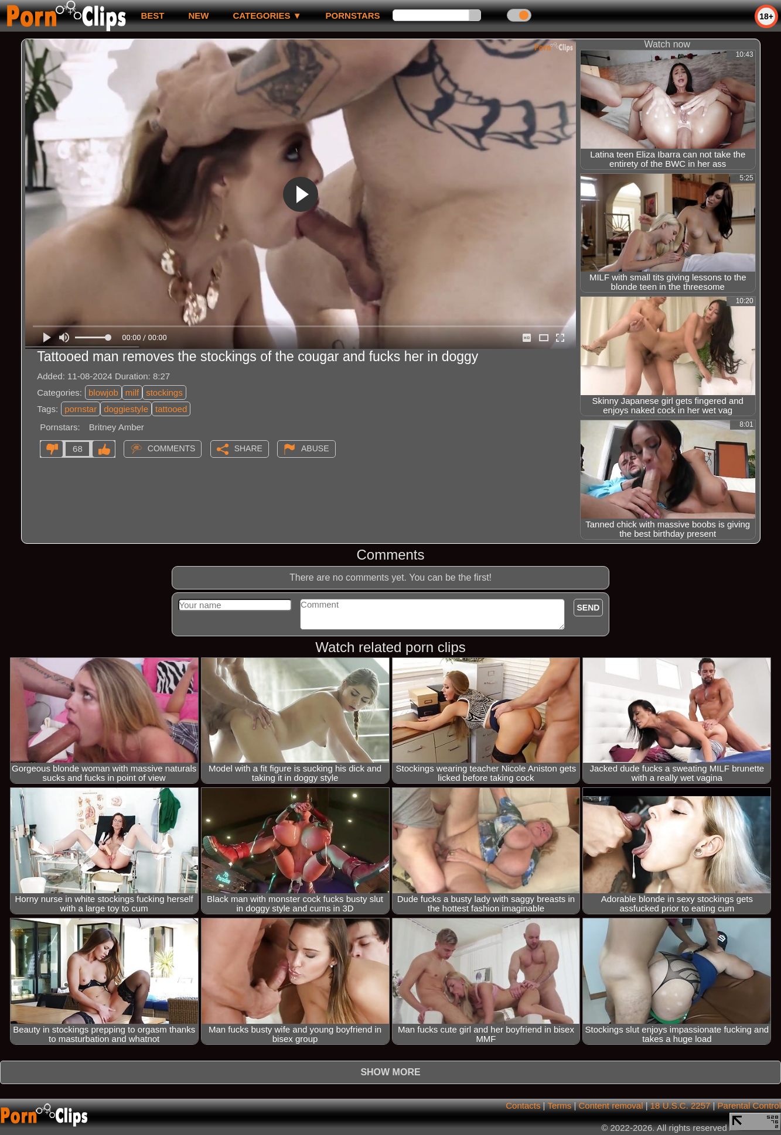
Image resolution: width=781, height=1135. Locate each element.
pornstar (80, 409)
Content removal (610, 1105)
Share (248, 448)
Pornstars (353, 15)
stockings (164, 392)
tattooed (171, 409)
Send (588, 607)
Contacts (523, 1105)
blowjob (103, 392)
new (198, 15)
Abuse (315, 448)
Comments (172, 448)
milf (132, 392)
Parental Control (749, 1105)
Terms (559, 1105)
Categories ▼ (267, 15)
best (152, 15)
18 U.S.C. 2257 (680, 1105)
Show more (390, 1072)
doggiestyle (126, 409)
